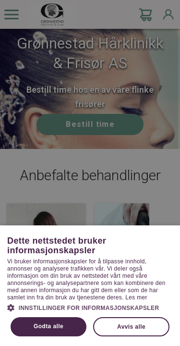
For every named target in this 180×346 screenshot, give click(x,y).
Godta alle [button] (48, 326)
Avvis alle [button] (131, 326)
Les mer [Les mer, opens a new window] (136, 297)
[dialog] (90, 173)
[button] (90, 307)
